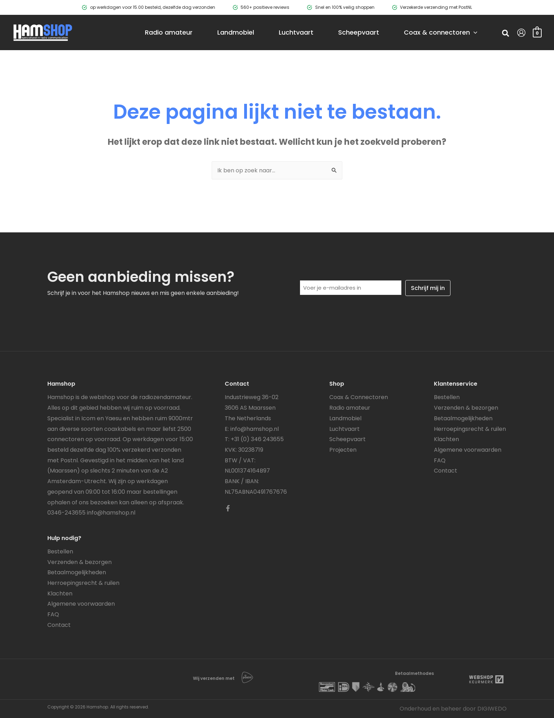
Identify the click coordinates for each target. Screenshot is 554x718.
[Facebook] (228, 508)
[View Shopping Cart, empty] (537, 32)
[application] (473, 32)
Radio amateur (349, 408)
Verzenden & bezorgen (79, 562)
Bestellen (60, 551)
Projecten (342, 450)
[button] (506, 34)
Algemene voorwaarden (81, 604)
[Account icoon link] (521, 32)
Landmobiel (345, 418)
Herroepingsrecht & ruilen (83, 583)
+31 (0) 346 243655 (257, 439)
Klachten (59, 593)
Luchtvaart (344, 429)
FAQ (53, 614)
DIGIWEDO (492, 709)
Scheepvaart (347, 439)
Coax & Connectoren (358, 397)
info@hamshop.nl (111, 513)
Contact (59, 625)
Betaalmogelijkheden (76, 572)
